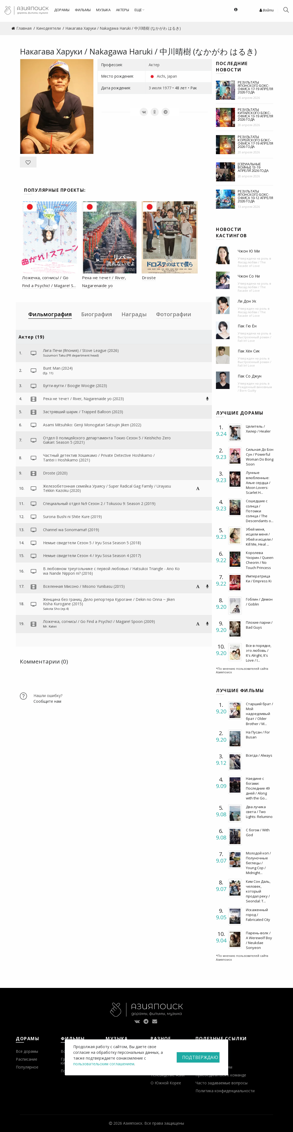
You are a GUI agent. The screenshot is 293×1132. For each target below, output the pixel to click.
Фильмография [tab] (50, 314)
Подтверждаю (200, 1057)
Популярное (27, 1067)
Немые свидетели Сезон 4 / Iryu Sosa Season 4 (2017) (92, 555)
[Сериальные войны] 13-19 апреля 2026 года (253, 167)
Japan (172, 76)
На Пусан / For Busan (258, 735)
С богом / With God (258, 832)
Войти (267, 10)
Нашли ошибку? (47, 695)
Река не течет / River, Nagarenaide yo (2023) (83, 398)
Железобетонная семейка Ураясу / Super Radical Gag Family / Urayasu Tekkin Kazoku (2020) (107, 488)
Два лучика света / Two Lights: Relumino (259, 811)
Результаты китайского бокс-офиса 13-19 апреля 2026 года (255, 114)
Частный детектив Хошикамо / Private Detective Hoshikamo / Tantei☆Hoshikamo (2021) (99, 457)
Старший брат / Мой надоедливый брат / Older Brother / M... (259, 713)
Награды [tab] (134, 314)
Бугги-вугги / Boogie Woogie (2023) (75, 385)
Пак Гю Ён (247, 325)
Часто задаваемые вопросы (222, 1082)
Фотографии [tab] (173, 314)
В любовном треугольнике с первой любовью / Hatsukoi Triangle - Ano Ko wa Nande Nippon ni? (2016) (111, 571)
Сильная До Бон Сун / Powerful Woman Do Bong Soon (259, 457)
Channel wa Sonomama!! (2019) (71, 529)
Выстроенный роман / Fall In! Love (254, 339)
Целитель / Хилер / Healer (258, 429)
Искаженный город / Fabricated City (258, 914)
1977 (167, 87)
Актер (154, 64)
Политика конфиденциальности (225, 1090)
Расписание (26, 1059)
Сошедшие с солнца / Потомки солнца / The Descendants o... (259, 510)
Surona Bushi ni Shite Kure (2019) (72, 516)
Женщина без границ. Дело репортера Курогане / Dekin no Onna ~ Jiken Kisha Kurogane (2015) (109, 602)
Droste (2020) (55, 473)
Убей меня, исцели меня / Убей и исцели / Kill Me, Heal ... (259, 537)
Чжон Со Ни (249, 276)
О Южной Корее (166, 1082)
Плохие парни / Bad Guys (259, 625)
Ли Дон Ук (247, 301)
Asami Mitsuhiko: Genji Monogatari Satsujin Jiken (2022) (92, 424)
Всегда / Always (259, 755)
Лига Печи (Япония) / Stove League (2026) (81, 350)
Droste (149, 277)
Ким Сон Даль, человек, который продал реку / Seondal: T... (258, 891)
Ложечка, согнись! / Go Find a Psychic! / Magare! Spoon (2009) (99, 621)
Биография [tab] (96, 314)
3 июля (155, 87)
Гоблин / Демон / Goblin (259, 602)
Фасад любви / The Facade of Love (252, 264)
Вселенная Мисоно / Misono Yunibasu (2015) (84, 586)
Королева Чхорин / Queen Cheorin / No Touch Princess (259, 560)
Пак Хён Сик (249, 351)
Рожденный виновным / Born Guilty (255, 388)
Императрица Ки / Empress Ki (258, 578)
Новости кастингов (231, 232)
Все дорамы (27, 1051)
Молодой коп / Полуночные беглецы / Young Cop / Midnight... (258, 863)
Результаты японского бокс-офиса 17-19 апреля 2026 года (255, 87)
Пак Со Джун (249, 376)
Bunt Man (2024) (58, 368)
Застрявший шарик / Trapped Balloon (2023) (83, 411)
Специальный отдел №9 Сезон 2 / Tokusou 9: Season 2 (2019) (99, 503)
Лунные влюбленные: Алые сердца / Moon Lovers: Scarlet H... (258, 482)
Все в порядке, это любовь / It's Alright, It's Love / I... (258, 653)
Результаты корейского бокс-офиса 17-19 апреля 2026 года (255, 141)
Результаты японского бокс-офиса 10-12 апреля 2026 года (255, 196)
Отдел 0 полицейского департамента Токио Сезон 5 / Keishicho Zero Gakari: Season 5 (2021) (107, 440)
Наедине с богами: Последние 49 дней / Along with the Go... (258, 788)
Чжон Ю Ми (249, 251)
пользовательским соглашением (103, 1063)
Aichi (161, 76)
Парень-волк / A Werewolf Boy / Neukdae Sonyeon (259, 940)
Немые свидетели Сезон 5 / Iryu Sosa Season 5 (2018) (92, 542)
